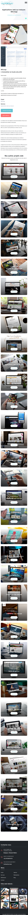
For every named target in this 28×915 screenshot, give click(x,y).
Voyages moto (14, 458)
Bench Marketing (14, 496)
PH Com (14, 362)
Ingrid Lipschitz (14, 228)
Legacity (14, 477)
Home (2, 872)
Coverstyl (14, 439)
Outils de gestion (14, 575)
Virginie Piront (14, 688)
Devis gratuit (6, 115)
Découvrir (14, 176)
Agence (15, 872)
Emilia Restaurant (14, 592)
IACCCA (14, 764)
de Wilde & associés (14, 726)
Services (3, 875)
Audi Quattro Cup (14, 266)
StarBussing (14, 822)
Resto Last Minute (14, 247)
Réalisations (16, 875)
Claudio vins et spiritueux (14, 170)
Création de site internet (14, 230)
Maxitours (14, 189)
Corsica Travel (14, 573)
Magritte (14, 630)
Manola (14, 400)
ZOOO (14, 707)
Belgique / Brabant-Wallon (10, 853)
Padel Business (14, 669)
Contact (2, 880)
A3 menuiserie (14, 611)
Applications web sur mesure (14, 192)
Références (3, 877)
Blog (15, 877)
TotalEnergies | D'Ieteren (14, 285)
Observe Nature (14, 304)
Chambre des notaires (14, 419)
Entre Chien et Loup (14, 554)
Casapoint (14, 803)
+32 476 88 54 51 (8, 858)
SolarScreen (14, 745)
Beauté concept (14, 381)
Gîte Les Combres (14, 343)
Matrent (14, 515)
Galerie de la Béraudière (14, 784)
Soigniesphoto (14, 649)
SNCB (14, 209)
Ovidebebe (14, 324)
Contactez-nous (7, 110)
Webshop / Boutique (14, 173)
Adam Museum (14, 534)
